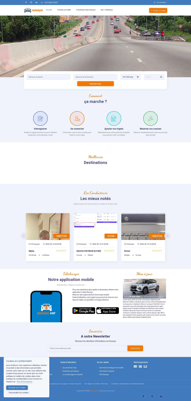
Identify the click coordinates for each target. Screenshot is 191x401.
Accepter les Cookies (17, 388)
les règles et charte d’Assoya (96, 384)
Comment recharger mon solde (110, 368)
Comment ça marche (69, 371)
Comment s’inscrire (105, 371)
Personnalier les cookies (19, 393)
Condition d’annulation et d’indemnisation (127, 384)
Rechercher (95, 83)
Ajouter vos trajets (114, 128)
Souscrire (135, 348)
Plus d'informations (24, 382)
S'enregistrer (40, 128)
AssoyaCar (94, 391)
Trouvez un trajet (64, 10)
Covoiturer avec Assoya (85, 10)
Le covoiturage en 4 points (71, 374)
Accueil (49, 10)
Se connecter (77, 128)
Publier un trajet (158, 10)
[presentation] (24, 236)
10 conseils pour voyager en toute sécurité (64, 384)
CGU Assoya (103, 374)
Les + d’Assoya (107, 10)
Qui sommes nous (68, 368)
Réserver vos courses (150, 128)
